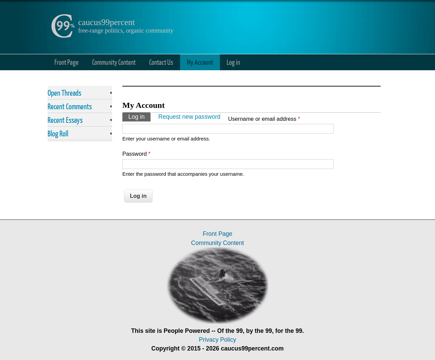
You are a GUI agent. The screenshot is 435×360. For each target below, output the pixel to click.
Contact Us (161, 62)
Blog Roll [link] (58, 133)
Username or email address (264, 119)
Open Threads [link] (64, 92)
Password (136, 154)
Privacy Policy (217, 339)
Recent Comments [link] (70, 106)
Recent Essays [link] (65, 120)
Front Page (66, 62)
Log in (233, 62)
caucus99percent (106, 22)
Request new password (189, 116)
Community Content (114, 62)
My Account (200, 62)
